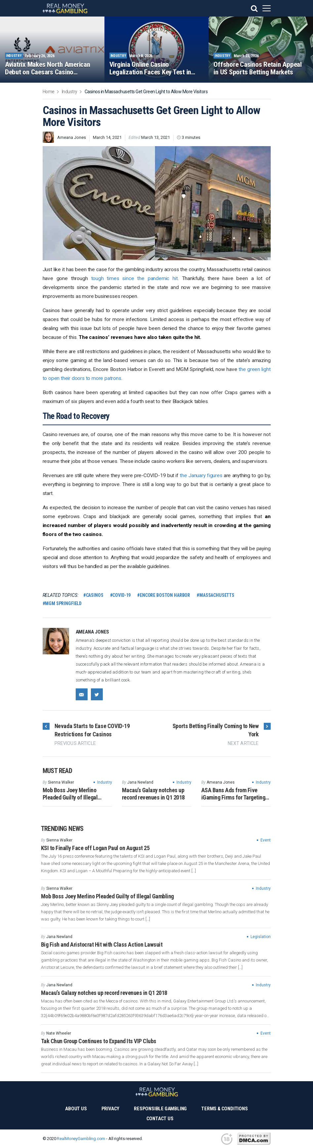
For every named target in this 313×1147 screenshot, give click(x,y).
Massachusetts (216, 595)
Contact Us (160, 1119)
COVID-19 (121, 595)
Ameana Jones (71, 137)
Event (265, 840)
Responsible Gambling (160, 1109)
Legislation (261, 936)
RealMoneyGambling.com (81, 1138)
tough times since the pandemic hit (134, 278)
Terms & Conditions (224, 1109)
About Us (76, 1109)
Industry (104, 782)
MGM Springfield (63, 603)
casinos (94, 595)
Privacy (110, 1109)
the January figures (201, 475)
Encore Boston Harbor (165, 595)
